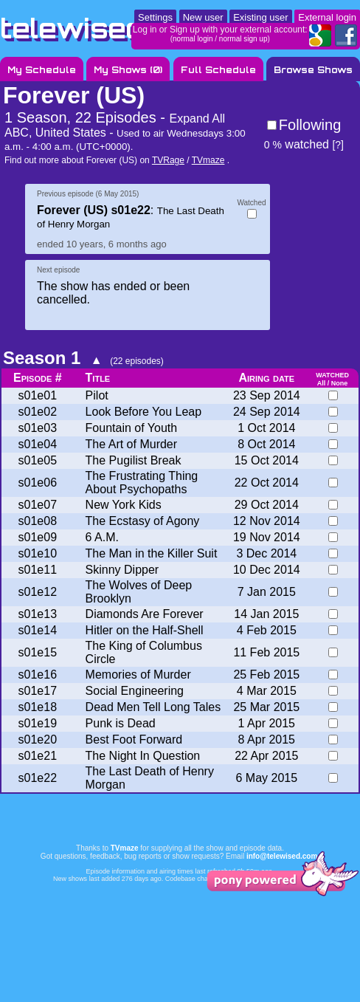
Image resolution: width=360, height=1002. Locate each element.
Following (310, 125)
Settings (155, 17)
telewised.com (106, 28)
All (321, 383)
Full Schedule (218, 69)
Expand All (197, 118)
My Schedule (41, 69)
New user (203, 17)
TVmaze (208, 160)
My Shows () (128, 69)
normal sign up (243, 39)
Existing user (260, 17)
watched (296, 144)
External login (327, 17)
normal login (192, 39)
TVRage (168, 160)
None (339, 383)
